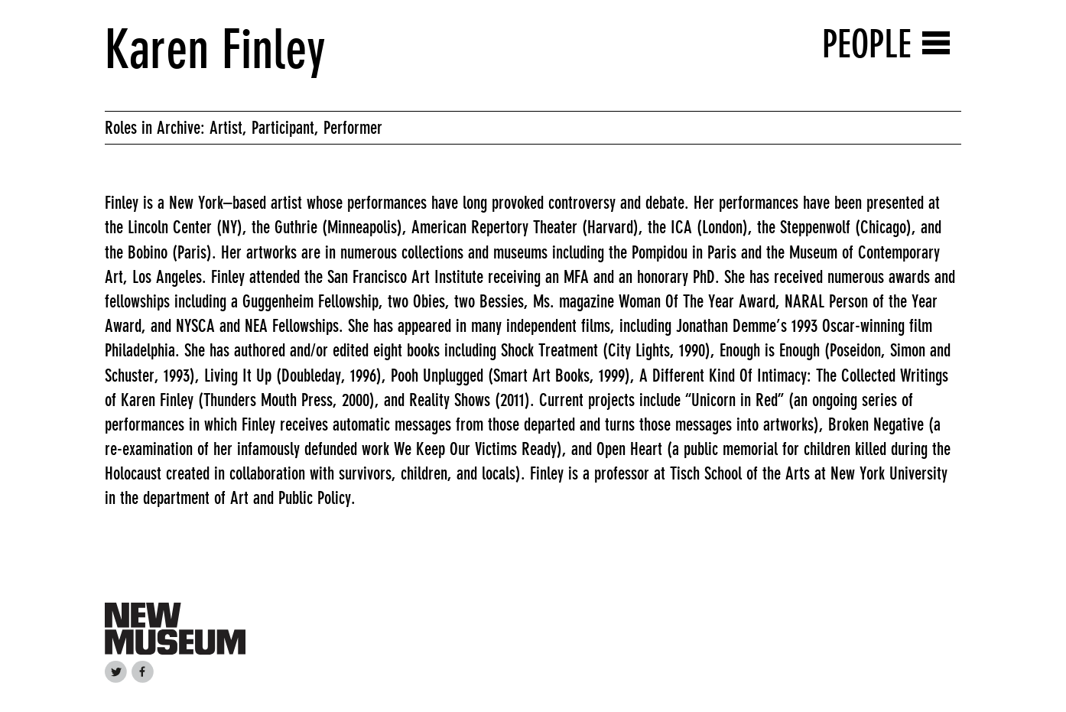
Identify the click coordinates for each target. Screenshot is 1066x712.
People (867, 44)
